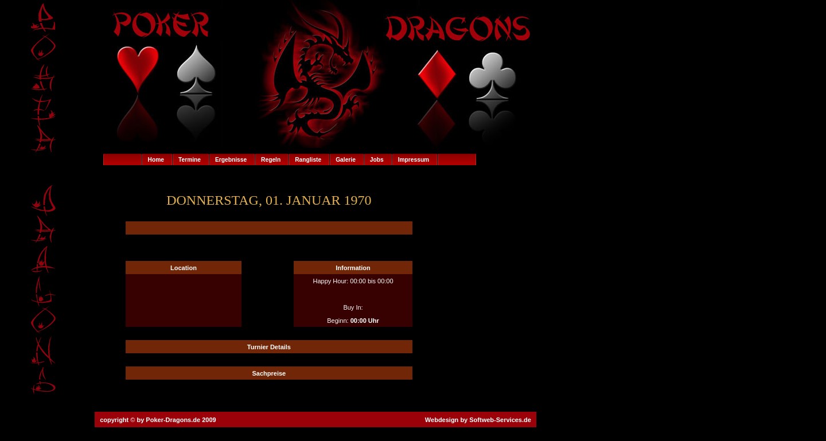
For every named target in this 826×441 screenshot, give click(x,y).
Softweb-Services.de (500, 419)
